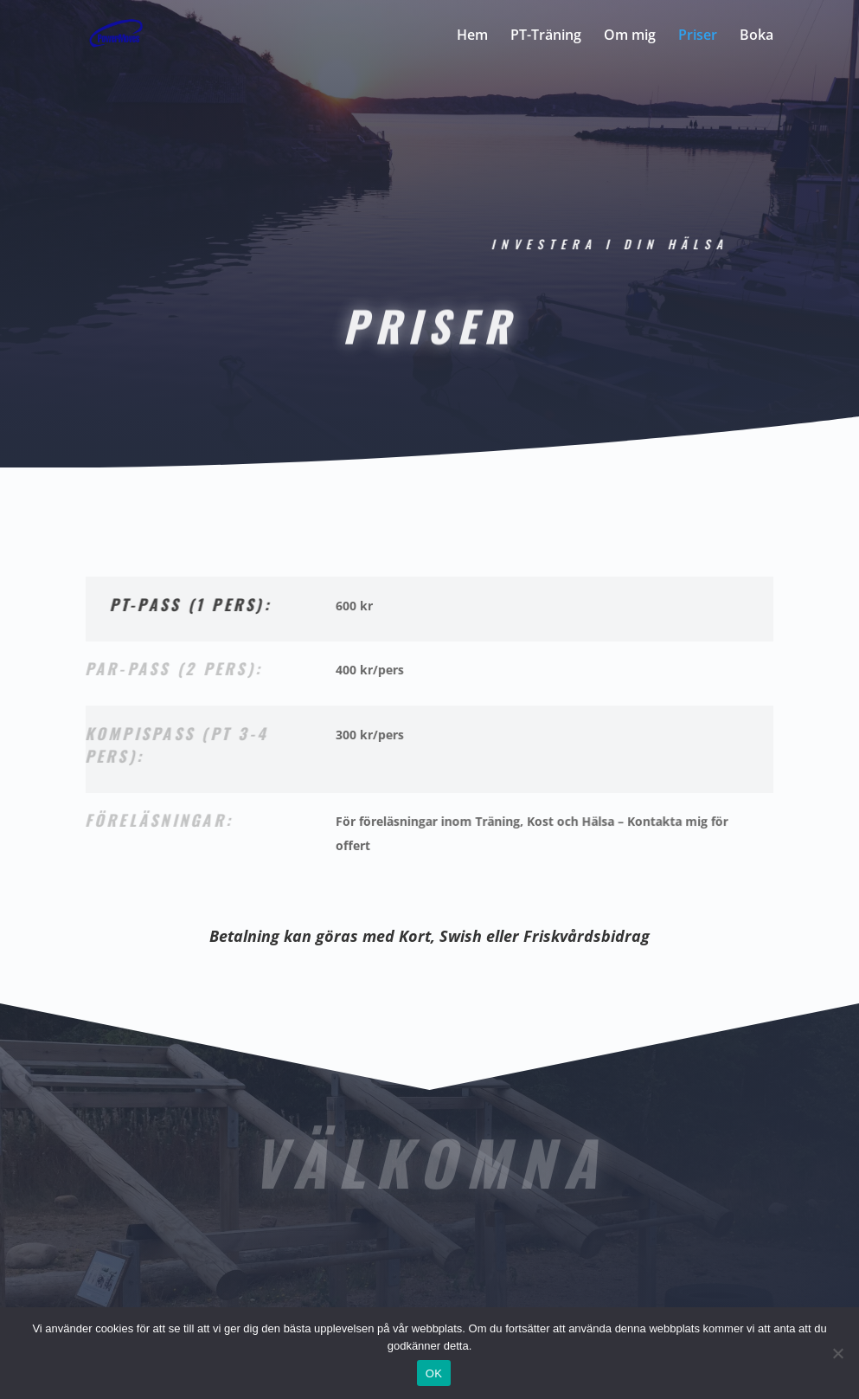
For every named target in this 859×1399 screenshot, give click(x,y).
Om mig (630, 36)
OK (434, 1373)
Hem (472, 36)
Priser (697, 36)
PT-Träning (545, 36)
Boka (756, 36)
